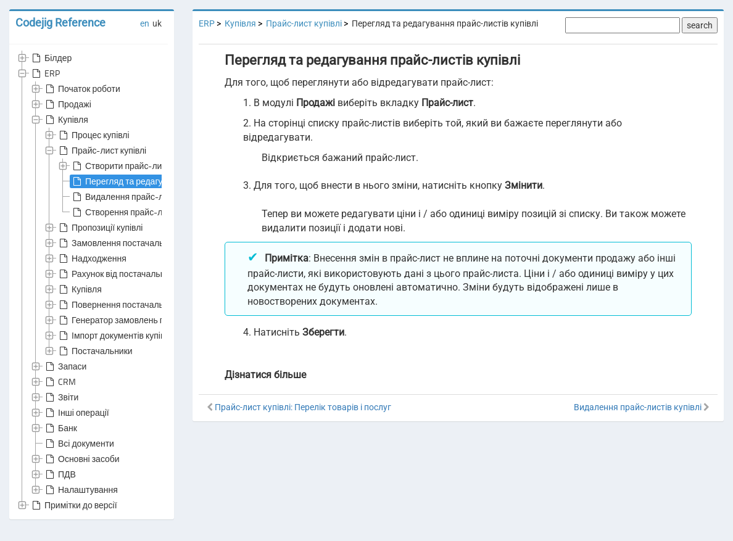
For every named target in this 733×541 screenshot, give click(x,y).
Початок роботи (81, 89)
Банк (60, 428)
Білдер (51, 58)
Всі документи (78, 443)
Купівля (65, 119)
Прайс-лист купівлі (101, 150)
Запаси (64, 366)
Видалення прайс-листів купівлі (140, 197)
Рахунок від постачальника (117, 274)
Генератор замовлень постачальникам (141, 320)
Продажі (67, 104)
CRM (59, 382)
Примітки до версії (73, 505)
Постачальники (95, 351)
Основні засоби (81, 459)
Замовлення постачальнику (119, 243)
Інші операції (76, 412)
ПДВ (59, 474)
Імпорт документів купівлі (114, 335)
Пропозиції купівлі (100, 227)
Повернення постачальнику (119, 305)
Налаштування (80, 490)
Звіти (60, 397)
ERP (45, 73)
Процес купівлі (93, 135)
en (144, 23)
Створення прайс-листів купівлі (140, 212)
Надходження (91, 258)
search (700, 25)
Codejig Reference (60, 22)
